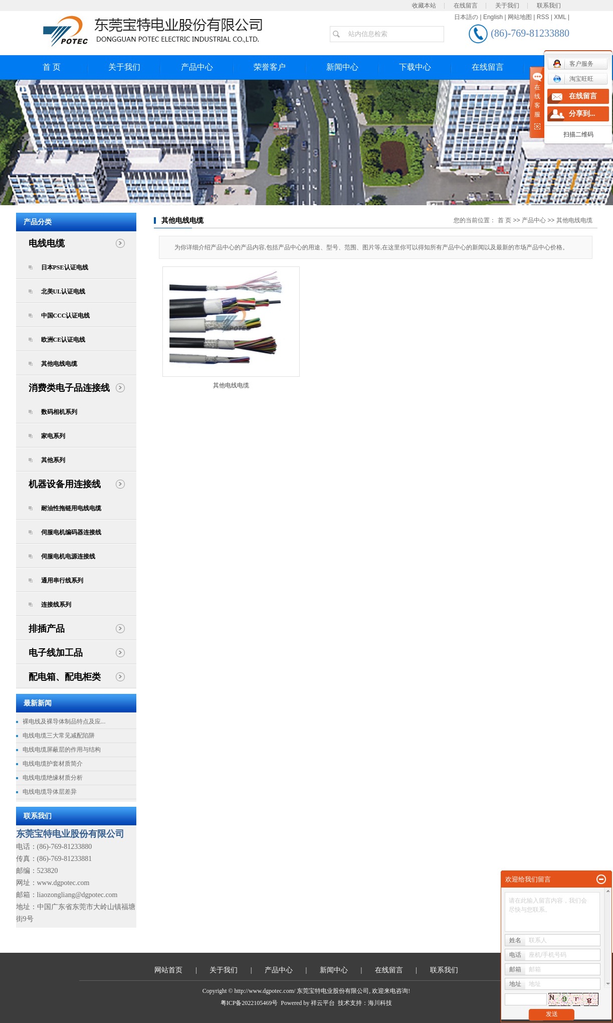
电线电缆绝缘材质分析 (53, 777)
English (493, 17)
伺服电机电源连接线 (68, 556)
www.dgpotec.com (63, 883)
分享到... (582, 113)
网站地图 (520, 17)
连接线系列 (56, 604)
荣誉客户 (270, 67)
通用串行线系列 (62, 580)
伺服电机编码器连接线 (71, 532)
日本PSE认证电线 (64, 267)
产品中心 (197, 67)
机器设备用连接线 (65, 484)
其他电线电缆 (59, 363)
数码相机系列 (59, 411)
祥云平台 (323, 1002)
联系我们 (549, 5)
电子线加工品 (56, 653)
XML (560, 17)
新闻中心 (342, 67)
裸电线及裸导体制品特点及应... (64, 721)
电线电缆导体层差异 (50, 791)
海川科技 (380, 1002)
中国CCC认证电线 (65, 315)
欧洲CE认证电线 (63, 339)
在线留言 (466, 5)
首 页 (52, 67)
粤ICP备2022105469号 (249, 1002)
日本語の (466, 17)
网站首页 (168, 970)
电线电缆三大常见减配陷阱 (59, 735)
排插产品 (47, 629)
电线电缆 (47, 243)
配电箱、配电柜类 (65, 677)
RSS (543, 17)
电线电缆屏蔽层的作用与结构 (62, 749)
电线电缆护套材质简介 (53, 763)
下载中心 (415, 67)
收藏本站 (424, 5)
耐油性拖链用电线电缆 (71, 508)
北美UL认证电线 (63, 291)
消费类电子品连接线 (69, 388)
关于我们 (507, 5)
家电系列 (53, 436)
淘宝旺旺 (573, 79)
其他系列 (53, 460)
